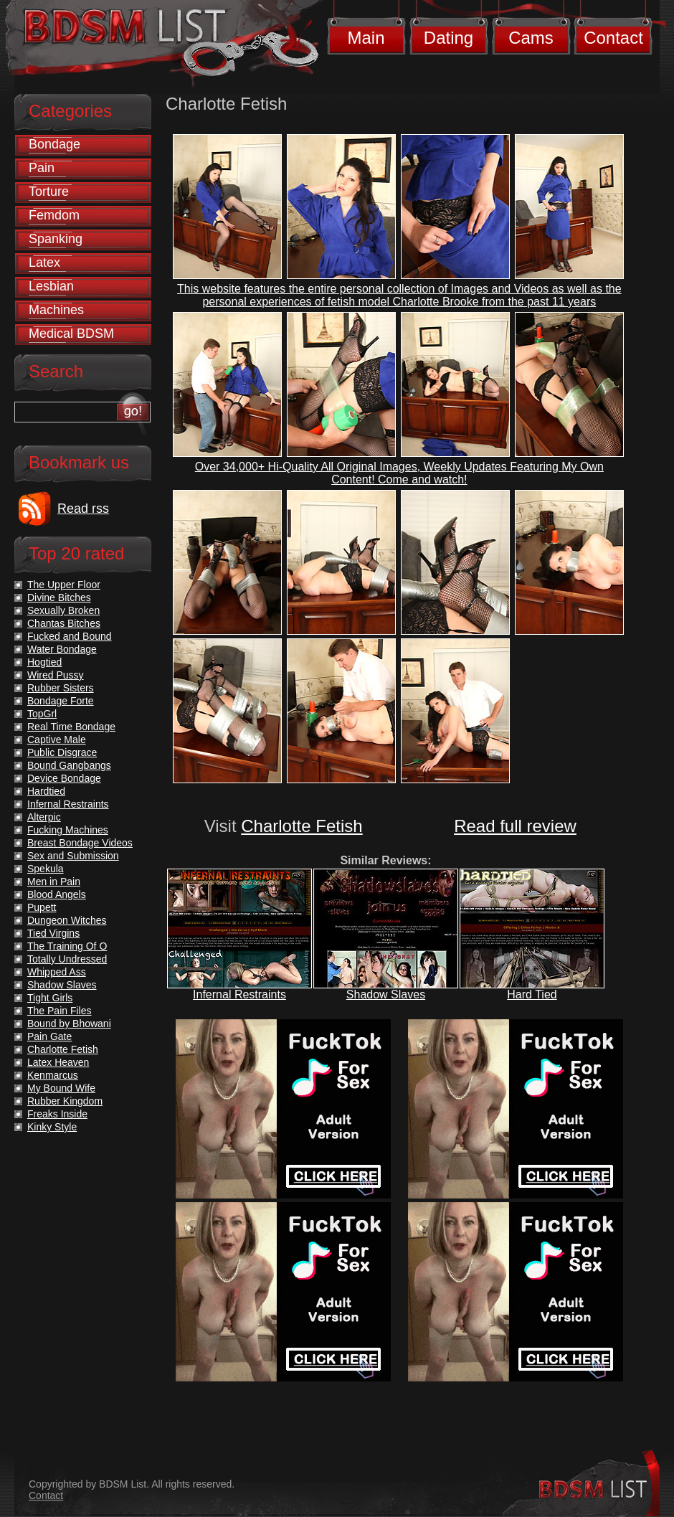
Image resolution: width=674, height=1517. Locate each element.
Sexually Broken (63, 610)
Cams (531, 37)
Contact (613, 37)
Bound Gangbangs (69, 765)
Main (365, 37)
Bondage (54, 144)
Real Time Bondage (71, 726)
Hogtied (44, 662)
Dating (448, 37)
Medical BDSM (71, 333)
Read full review (515, 826)
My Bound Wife (61, 1088)
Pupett (41, 907)
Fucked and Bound (69, 636)
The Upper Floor (63, 584)
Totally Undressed (67, 959)
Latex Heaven (58, 1062)
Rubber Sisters (60, 688)
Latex (44, 262)
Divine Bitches (59, 597)
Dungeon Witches (67, 920)
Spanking (55, 239)
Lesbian (51, 286)
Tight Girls (49, 997)
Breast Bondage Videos (80, 843)
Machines (56, 310)
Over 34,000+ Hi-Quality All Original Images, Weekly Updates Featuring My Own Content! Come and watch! (399, 473)
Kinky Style (52, 1127)
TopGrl (42, 713)
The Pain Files (59, 1010)
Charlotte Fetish (301, 826)
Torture (49, 191)
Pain (41, 168)
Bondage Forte (60, 700)
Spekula (45, 868)
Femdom (54, 215)
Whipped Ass (56, 972)
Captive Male (56, 739)
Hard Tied (531, 994)
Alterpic (44, 817)
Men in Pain (53, 881)
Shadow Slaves (385, 994)
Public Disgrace (62, 752)
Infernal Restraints (239, 994)
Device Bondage (64, 778)
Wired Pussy (55, 675)
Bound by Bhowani (69, 1023)
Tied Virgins (53, 933)
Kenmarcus (52, 1075)
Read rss (83, 508)
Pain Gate (49, 1036)
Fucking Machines (67, 830)
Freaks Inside (57, 1114)
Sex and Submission (73, 855)
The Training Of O (67, 946)
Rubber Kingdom (65, 1101)
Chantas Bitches (63, 623)
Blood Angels (56, 894)
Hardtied (46, 791)
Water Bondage (62, 649)
